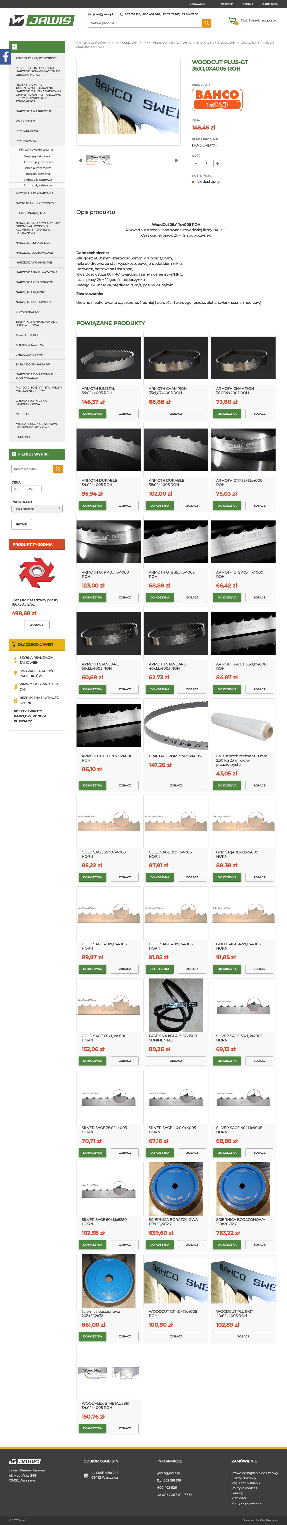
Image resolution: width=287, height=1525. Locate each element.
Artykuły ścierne (30, 344)
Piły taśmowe (124, 43)
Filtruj (21, 524)
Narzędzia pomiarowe (34, 262)
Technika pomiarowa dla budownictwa (36, 323)
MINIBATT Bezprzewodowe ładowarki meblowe (37, 425)
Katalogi (23, 437)
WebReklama (269, 1520)
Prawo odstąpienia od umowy (254, 1473)
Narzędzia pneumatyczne (36, 272)
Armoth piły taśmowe (38, 162)
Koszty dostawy (243, 1478)
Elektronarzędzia (31, 213)
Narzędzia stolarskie (33, 242)
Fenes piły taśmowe (37, 173)
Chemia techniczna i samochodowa (32, 402)
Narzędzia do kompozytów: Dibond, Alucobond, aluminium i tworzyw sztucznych (38, 228)
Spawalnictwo (27, 311)
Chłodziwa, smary (30, 354)
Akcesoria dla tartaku (34, 193)
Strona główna (91, 43)
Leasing (237, 1493)
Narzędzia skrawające (34, 252)
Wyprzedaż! (25, 121)
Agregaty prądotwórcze (36, 58)
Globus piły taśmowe (38, 179)
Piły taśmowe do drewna (167, 43)
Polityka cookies (244, 1488)
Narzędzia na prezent (33, 111)
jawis (168, 1473)
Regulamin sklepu (245, 1483)
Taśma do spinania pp (33, 364)
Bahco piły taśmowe (216, 43)
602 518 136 (172, 1480)
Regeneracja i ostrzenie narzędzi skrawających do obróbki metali (38, 71)
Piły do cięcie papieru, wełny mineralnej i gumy (39, 389)
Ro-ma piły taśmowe (38, 185)
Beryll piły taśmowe (37, 156)
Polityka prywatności (247, 1503)
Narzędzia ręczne (30, 292)
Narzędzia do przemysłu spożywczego (36, 376)
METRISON (23, 414)
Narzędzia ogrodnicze (34, 282)
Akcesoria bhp (27, 335)
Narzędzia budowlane (34, 302)
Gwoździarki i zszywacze (36, 203)
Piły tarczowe (27, 131)
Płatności (238, 1498)
